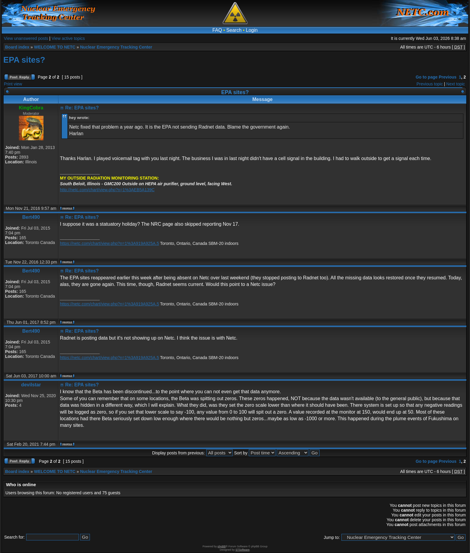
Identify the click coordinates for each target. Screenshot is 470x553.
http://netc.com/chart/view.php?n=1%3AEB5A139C (107, 189)
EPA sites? (24, 59)
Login (251, 30)
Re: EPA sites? (82, 107)
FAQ (217, 30)
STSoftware (243, 549)
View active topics (68, 38)
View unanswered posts (26, 38)
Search (234, 30)
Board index (17, 47)
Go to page (427, 77)
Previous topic (430, 84)
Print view (13, 84)
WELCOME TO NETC (54, 47)
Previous (448, 77)
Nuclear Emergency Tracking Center (116, 47)
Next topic (455, 84)
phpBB (222, 546)
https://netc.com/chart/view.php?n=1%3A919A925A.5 (109, 243)
